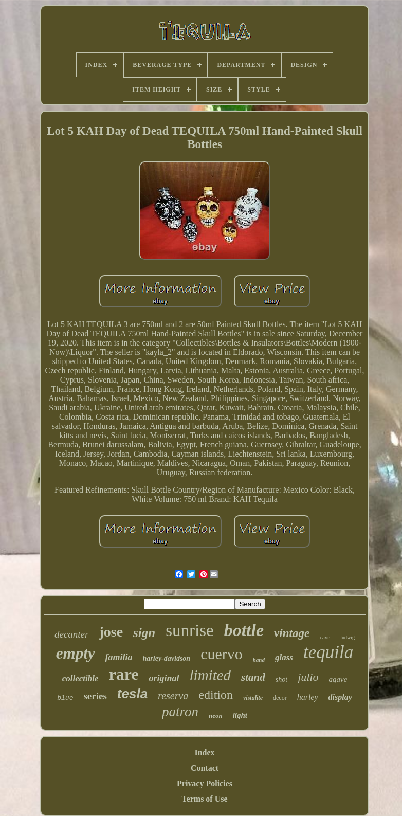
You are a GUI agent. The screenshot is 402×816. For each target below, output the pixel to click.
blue (65, 698)
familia (119, 657)
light (240, 715)
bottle (244, 630)
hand (259, 660)
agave (337, 679)
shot (281, 679)
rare (124, 674)
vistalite (253, 697)
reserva (173, 695)
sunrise (190, 630)
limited (210, 675)
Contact (204, 768)
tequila (328, 652)
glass (284, 657)
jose (111, 632)
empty (75, 653)
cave (325, 637)
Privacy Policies (204, 783)
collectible (80, 678)
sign (144, 633)
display (340, 697)
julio (308, 676)
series (94, 696)
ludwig (347, 637)
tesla (132, 693)
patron (180, 711)
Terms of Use (204, 798)
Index (204, 752)
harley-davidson (167, 658)
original (164, 678)
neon (216, 715)
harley (307, 697)
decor (280, 697)
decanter (71, 634)
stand (253, 677)
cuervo (221, 653)
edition (215, 694)
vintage (291, 633)
